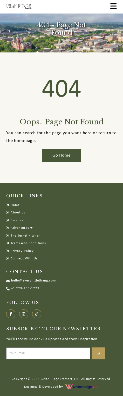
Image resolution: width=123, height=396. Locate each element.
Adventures (17, 228)
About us (15, 212)
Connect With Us (22, 258)
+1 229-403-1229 (22, 289)
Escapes (14, 220)
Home (13, 205)
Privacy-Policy (20, 251)
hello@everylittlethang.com (31, 281)
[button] (32, 228)
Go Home (61, 155)
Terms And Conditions (26, 243)
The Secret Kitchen (23, 235)
